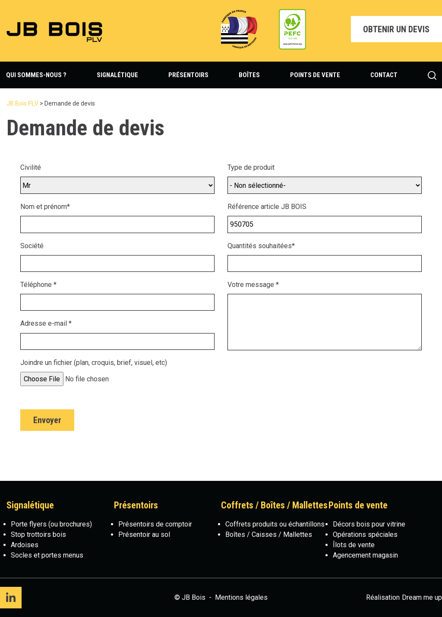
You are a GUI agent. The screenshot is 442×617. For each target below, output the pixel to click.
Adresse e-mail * (46, 323)
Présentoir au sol (144, 534)
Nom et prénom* (45, 207)
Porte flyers (29, 524)
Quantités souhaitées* (261, 246)
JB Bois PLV (22, 103)
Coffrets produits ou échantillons (275, 524)
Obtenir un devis (396, 29)
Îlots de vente (354, 545)
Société (32, 246)
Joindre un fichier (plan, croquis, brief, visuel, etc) (93, 362)
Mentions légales (241, 597)
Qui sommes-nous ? (36, 75)
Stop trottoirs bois (38, 534)
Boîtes (249, 75)
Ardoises (24, 545)
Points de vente (315, 75)
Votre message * (253, 284)
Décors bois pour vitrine (369, 524)
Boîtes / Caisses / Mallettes (268, 534)
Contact (384, 75)
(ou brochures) (69, 524)
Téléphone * (38, 284)
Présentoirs (188, 75)
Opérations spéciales (365, 534)
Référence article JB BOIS (266, 207)
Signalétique (117, 75)
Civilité (30, 167)
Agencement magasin (365, 555)
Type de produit (251, 167)
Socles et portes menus (47, 555)
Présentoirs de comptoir (155, 524)
